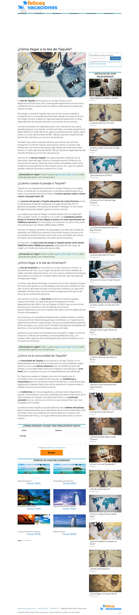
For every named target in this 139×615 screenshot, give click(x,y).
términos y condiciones (56, 448)
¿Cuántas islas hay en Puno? (102, 123)
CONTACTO (54, 609)
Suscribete (115, 58)
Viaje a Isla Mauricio (24, 481)
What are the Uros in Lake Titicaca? (105, 280)
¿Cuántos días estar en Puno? (102, 255)
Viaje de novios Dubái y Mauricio (64, 506)
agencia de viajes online (66, 174)
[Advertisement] (69, 31)
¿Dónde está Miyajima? (100, 569)
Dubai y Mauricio (59, 531)
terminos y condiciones (108, 62)
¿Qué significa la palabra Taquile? (104, 98)
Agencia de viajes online (27, 609)
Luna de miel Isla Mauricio (27, 506)
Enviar (51, 452)
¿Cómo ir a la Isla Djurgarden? (103, 464)
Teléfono (58, 430)
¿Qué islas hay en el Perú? (101, 175)
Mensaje (23, 436)
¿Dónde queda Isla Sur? (100, 489)
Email (24, 430)
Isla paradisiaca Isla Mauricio (63, 481)
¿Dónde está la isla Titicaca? (102, 412)
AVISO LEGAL (43, 609)
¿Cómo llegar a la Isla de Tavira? (103, 594)
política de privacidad (98, 64)
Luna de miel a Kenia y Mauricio (29, 531)
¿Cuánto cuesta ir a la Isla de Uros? (105, 305)
